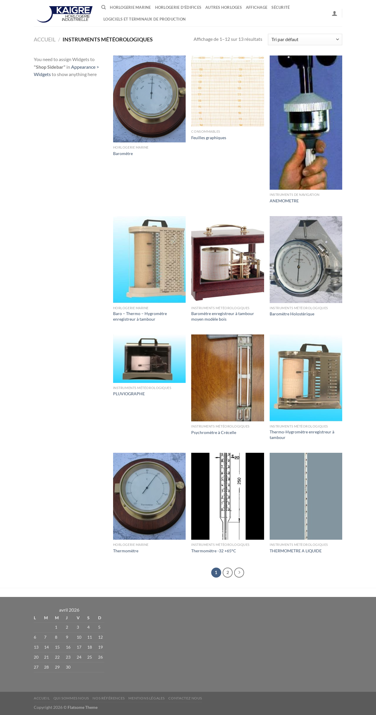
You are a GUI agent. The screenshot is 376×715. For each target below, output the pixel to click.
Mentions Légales (146, 698)
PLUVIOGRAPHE (129, 393)
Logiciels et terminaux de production (144, 19)
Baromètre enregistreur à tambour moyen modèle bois (222, 316)
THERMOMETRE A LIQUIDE (296, 550)
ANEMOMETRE (284, 200)
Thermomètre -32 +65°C (213, 550)
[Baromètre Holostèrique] (306, 259)
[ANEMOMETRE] (306, 122)
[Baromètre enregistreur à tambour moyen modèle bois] (227, 259)
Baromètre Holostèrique (292, 313)
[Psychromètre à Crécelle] (227, 377)
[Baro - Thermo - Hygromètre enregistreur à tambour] (149, 259)
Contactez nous (185, 698)
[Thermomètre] (149, 496)
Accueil (45, 39)
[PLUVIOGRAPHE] (149, 358)
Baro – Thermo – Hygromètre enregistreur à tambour (140, 316)
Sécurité (280, 7)
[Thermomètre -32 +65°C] (227, 496)
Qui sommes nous (71, 698)
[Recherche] (103, 7)
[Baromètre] (149, 98)
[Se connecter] (335, 13)
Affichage (256, 7)
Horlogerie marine (130, 7)
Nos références (109, 698)
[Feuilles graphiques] (227, 91)
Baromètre (123, 153)
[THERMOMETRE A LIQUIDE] (306, 496)
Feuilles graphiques (208, 137)
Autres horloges (223, 7)
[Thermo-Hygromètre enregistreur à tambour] (306, 377)
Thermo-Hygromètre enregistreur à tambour (302, 434)
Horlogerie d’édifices (178, 7)
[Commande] (305, 39)
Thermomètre (125, 550)
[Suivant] (239, 573)
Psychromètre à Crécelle (213, 432)
